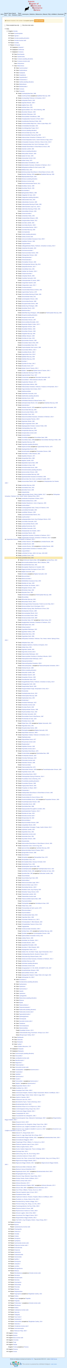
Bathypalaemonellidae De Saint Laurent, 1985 (33, 167)
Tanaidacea (22, 1023)
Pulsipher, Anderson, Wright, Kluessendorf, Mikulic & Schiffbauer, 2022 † (37, 1092)
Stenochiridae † (25, 855)
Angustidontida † (23, 77)
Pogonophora (17, 1293)
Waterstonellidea (23, 1028)
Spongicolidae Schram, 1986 (29, 852)
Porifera (16, 1296)
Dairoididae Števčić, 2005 (28, 308)
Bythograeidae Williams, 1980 (29, 192)
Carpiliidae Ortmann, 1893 (28, 241)
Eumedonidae (25, 377)
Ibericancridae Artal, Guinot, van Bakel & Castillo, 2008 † (36, 479)
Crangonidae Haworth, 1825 (29, 282)
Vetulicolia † (17, 1323)
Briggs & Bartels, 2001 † (25, 1111)
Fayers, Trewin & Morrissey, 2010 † (28, 1102)
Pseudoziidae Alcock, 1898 (28, 804)
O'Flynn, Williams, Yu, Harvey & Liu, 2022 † (30, 1142)
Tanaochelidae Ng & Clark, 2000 (30, 878)
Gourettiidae (25, 437)
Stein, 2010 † (22, 1151)
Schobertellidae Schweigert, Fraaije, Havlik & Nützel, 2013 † (37, 827)
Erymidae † (24, 361)
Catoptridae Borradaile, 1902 (29, 248)
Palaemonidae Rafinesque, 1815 (30, 654)
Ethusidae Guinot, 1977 (28, 366)
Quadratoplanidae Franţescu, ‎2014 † (31, 811)
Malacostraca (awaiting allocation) (27, 998)
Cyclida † (19, 1044)
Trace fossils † (18, 1317)
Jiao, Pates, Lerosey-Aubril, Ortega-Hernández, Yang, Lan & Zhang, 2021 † (38, 1158)
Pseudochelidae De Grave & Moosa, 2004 (32, 797)
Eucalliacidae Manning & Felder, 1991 (31, 373)
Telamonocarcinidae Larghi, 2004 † (30, 882)
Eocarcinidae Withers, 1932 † (29, 349)
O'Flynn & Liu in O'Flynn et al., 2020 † (28, 1106)
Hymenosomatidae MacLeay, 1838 (30, 474)
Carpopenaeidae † (26, 243)
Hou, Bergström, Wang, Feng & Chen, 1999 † (32, 1124)
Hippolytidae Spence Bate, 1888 (30, 462)
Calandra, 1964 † (23, 1097)
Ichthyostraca (20, 63)
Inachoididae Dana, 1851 (28, 487)
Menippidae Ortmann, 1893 (28, 587)
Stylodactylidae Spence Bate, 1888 (30, 866)
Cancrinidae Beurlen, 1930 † (29, 225)
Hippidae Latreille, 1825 (28, 460)
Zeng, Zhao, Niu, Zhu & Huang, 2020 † (28, 1153)
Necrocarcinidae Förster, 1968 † (30, 615)
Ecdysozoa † (21, 1245)
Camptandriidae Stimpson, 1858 (30, 218)
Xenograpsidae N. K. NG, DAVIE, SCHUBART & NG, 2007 (36, 968)
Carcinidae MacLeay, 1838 (28, 229)
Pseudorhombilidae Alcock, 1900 (30, 799)
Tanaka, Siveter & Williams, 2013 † (27, 1178)
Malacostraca (20, 65)
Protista (15, 1347)
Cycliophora (17, 1240)
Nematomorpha (18, 1277)
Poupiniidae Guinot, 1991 (28, 771)
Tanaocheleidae (26, 875)
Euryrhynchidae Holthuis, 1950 (29, 384)
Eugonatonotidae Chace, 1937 (29, 375)
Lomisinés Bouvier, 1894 (28, 546)
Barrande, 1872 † (23, 1183)
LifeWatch (54, 14)
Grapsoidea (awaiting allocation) (30, 444)
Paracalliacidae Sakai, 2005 (29, 679)
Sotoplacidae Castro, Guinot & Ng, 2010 (32, 845)
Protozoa (26, 1347)
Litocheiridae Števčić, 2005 (28, 533)
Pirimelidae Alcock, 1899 (28, 721)
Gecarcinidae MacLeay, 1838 (29, 409)
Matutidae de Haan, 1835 (28, 583)
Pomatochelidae (26, 753)
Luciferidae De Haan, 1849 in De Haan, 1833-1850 (34, 553)
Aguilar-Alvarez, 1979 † (24, 1146)
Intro (2, 14)
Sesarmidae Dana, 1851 (28, 836)
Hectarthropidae (26, 451)
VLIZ (32, 1359)
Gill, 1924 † (22, 1113)
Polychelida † (29, 748)
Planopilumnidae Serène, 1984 (29, 728)
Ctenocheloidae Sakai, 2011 (29, 296)
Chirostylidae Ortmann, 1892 (29, 262)
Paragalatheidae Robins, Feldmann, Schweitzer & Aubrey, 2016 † (38, 681)
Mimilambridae (25, 594)
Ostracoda (20, 1039)
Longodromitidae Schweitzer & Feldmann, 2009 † (34, 548)
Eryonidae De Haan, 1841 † (29, 363)
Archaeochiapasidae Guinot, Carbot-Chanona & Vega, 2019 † (37, 139)
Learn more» (54, 1364)
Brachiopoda (17, 1222)
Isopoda (21, 991)
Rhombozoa (17, 1305)
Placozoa (16, 1289)
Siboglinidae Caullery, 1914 (35, 1293)
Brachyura (28, 181)
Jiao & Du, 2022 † (23, 1099)
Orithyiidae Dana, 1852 (27, 642)
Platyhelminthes (18, 1291)
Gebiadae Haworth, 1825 (28, 407)
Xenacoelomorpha (19, 1328)
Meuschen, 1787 (24, 1046)
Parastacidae (25, 691)
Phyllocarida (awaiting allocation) (27, 1009)
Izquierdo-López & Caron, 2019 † (27, 1144)
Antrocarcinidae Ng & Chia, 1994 (29, 132)
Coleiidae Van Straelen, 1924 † (29, 271)
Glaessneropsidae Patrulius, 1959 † (31, 419)
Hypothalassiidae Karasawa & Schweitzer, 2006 (34, 476)
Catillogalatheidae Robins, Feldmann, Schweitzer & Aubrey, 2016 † (39, 246)
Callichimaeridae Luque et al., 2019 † (31, 206)
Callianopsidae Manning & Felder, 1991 (32, 204)
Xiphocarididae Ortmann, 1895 (29, 972)
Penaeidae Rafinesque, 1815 (29, 702)
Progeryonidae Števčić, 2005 (29, 785)
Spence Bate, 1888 (31, 560)
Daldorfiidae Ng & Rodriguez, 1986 (30, 312)
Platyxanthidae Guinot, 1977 (29, 739)
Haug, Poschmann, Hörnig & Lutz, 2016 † (34, 1032)
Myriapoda (21, 1051)
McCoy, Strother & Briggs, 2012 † (27, 1201)
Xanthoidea (28, 965)
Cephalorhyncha (22, 1227)
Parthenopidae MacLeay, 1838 (54, 312)
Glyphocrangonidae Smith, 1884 (30, 423)
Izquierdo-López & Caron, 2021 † (27, 1192)
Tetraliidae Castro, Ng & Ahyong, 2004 (31, 889)
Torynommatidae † (26, 912)
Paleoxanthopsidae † (27, 665)
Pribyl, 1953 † (20, 1330)
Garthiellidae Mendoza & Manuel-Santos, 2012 (33, 400)
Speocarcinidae (25, 848)
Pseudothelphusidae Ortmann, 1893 (52, 769)
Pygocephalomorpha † (25, 1014)
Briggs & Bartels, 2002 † (26, 1160)
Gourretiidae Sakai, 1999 (41, 437)
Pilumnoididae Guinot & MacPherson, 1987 (32, 716)
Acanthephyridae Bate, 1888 (28, 93)
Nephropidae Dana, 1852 (28, 624)
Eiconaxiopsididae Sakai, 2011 (29, 345)
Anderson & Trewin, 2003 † (26, 1156)
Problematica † (18, 1303)
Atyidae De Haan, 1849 (27, 156)
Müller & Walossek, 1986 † (26, 1167)
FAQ (49, 14)
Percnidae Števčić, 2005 (28, 707)
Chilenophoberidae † (27, 257)
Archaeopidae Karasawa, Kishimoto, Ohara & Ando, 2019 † (36, 142)
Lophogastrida (22, 995)
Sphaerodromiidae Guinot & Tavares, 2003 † (33, 850)
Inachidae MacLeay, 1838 (28, 485)
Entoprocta (17, 1250)
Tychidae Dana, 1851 (27, 931)
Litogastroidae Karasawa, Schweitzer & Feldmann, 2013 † (36, 537)
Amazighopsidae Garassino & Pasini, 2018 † (32, 119)
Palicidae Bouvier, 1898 (28, 668)
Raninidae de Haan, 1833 (28, 813)
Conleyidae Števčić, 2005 (28, 276)
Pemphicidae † (25, 700)
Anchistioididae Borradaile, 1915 (29, 126)
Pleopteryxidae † (26, 744)
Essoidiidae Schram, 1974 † (27, 1030)
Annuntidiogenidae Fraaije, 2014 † (30, 128)
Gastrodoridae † (26, 405)
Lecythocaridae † (26, 517)
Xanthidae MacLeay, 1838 (43, 848)
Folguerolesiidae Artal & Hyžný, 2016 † (31, 389)
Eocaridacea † (23, 979)
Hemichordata (18, 1257)
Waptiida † (18, 1083)
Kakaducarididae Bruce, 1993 (29, 500)
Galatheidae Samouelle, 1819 (29, 393)
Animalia (15, 31)
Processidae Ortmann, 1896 (44, 451)
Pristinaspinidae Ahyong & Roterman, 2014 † (33, 776)
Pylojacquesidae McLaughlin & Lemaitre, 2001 (33, 808)
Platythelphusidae (26, 737)
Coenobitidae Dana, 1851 (28, 269)
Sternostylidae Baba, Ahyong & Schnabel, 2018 (34, 862)
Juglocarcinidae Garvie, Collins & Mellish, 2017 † (34, 494)
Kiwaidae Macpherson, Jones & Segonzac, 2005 (34, 503)
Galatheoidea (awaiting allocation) (30, 396)
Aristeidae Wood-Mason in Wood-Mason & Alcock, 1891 (35, 146)
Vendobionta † (18, 1319)
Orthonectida (17, 1284)
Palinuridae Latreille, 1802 (28, 672)
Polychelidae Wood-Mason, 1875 (30, 751)
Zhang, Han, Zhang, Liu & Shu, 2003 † (28, 1203)
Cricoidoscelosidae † (27, 287)
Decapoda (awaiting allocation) (29, 315)
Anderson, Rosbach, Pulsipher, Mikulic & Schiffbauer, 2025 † (34, 1197)
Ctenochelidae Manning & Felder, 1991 (31, 294)
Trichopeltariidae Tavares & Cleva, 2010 (32, 924)
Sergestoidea (29, 834)
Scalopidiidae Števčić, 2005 (29, 825)
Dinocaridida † (19, 1055)
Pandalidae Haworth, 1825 (28, 674)
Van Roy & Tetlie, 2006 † (28, 1206)
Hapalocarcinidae (26, 446)
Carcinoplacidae (26, 232)
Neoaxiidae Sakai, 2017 (28, 620)
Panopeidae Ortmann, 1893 (29, 677)
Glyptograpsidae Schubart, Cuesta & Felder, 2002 (34, 426)
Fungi (14, 1342)
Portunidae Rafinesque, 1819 (29, 758)
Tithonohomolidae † (27, 910)
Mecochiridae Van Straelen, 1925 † (30, 585)
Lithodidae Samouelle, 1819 (29, 528)
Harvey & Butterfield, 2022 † (26, 1169)
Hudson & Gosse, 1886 (24, 1208)
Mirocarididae (25, 597)
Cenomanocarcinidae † (27, 250)
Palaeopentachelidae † (27, 661)
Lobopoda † (17, 1263)
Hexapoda (20, 1048)
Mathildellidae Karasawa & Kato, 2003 (31, 581)
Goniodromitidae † (26, 435)
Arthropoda (17, 45)
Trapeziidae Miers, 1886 (28, 917)
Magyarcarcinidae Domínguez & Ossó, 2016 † (33, 569)
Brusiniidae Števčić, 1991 (28, 188)
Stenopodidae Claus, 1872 (41, 857)
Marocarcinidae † (26, 576)
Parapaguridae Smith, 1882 (29, 684)
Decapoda (21, 91)
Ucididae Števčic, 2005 (27, 938)
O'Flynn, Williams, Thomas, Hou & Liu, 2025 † (29, 1190)
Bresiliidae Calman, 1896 (28, 186)
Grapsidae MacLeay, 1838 (28, 442)
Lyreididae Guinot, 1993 (28, 555)
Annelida (16, 42)
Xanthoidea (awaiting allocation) (30, 963)
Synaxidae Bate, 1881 (27, 873)
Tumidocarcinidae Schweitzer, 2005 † (31, 928)
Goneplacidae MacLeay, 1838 (29, 430)
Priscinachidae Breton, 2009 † (29, 774)
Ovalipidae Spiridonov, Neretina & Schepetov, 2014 (35, 645)
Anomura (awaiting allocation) (29, 130)
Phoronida (17, 1287)
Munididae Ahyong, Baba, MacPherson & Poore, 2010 (35, 608)
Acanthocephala (18, 33)
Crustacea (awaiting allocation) (25, 59)
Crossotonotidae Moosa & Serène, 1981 (32, 289)
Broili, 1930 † (24, 1104)
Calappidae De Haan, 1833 (28, 195)
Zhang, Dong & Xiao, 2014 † (28, 1109)
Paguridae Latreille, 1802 (28, 649)
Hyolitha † (16, 1259)
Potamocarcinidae (26, 765)
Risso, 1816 (51, 560)
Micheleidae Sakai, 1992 (28, 590)
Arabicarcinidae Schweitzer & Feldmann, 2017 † (33, 137)
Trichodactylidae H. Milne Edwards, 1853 (32, 922)
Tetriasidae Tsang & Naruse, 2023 (30, 892)
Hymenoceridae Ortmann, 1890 (30, 472)
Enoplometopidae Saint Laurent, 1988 (31, 347)
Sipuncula (16, 1312)
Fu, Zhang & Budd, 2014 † (25, 1133)
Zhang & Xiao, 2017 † (25, 1173)
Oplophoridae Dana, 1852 (28, 634)
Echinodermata (18, 1247)
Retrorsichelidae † (26, 820)
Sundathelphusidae (26, 868)
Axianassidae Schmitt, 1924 (28, 158)
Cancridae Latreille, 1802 (28, 222)
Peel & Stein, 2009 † (24, 1090)
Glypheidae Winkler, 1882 (28, 421)
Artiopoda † (21, 47)
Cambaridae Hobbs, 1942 (28, 215)
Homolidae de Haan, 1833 (28, 465)
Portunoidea (28, 760)
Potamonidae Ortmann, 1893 (29, 769)
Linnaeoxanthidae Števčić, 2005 (30, 523)
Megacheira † (18, 1062)
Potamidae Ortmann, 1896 (28, 762)
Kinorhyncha (17, 1261)
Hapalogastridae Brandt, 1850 (29, 449)
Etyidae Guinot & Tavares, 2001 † (30, 368)
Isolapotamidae (25, 492)
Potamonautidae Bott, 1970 (28, 767)
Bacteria (15, 1335)
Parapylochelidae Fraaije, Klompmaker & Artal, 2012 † (35, 688)
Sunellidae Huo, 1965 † (22, 1088)
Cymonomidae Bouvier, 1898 (29, 301)
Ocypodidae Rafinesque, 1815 (29, 629)
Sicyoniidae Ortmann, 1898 (28, 838)
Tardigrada (17, 1314)
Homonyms (25, 14)
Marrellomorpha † (19, 1060)
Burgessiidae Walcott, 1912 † (23, 1085)
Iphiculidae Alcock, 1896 (28, 490)
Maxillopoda (20, 1037)
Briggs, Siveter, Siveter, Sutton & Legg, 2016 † (30, 1095)
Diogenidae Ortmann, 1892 (28, 326)
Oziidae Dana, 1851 (27, 647)
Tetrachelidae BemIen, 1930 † (29, 887)
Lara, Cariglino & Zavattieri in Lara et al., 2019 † (31, 1126)
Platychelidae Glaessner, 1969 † (30, 732)
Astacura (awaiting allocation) (28, 151)
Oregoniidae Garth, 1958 (28, 636)
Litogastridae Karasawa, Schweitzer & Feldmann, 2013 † (36, 535)
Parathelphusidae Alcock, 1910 (29, 693)
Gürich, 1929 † (22, 1122)
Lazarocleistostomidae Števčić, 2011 (31, 514)
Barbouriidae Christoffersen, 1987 (30, 162)
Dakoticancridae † (26, 310)
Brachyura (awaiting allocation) (29, 179)
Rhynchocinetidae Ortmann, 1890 (30, 822)
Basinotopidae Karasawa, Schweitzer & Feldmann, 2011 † (36, 165)
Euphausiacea (22, 984)
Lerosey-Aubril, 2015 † (24, 1180)
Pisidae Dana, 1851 (27, 723)
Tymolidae (24, 933)
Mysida (21, 1002)
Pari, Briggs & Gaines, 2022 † (27, 1215)
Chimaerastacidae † (27, 259)
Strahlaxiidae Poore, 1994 (28, 864)
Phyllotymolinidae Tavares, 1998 (30, 709)
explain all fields (39, 20)
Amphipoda (22, 72)
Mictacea (21, 1000)
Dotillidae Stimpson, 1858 (28, 336)
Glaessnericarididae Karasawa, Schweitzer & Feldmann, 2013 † (38, 416)
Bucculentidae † (26, 190)
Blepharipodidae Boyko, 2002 (29, 176)
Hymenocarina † (35, 1069)
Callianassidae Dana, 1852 (28, 199)
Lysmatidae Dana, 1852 (28, 557)
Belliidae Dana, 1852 (27, 169)
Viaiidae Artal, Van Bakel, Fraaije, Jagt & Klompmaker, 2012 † (37, 952)
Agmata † (16, 35)
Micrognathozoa (18, 1268)
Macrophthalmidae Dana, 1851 (29, 564)
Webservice (39, 14)
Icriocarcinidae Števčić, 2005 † (29, 481)
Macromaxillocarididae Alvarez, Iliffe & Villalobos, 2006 (35, 562)
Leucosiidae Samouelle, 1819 (29, 521)
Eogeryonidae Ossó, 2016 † (29, 354)
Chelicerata (21, 49)
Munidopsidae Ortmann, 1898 (29, 611)
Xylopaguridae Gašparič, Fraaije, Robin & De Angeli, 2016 (36, 975)
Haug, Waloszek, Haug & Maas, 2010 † (28, 1176)
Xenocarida (22, 1067)
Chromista (15, 1340)
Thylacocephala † (19, 1065)
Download (60, 14)
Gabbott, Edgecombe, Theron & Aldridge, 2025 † (30, 1149)
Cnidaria (16, 1236)
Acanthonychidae (25, 95)
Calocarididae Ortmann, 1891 (29, 211)
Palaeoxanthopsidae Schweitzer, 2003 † (32, 663)
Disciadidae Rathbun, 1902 (28, 329)
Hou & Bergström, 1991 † (26, 1115)
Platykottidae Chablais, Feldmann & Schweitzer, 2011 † (36, 735)
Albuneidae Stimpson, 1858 (28, 112)
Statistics (32, 14)
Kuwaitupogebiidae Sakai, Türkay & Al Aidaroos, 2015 (35, 507)
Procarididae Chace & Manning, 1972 (31, 778)
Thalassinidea (29, 896)
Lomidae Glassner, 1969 (28, 541)
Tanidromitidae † (26, 880)
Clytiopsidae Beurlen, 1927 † (29, 266)
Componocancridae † (27, 273)
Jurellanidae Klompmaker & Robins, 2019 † (33, 498)
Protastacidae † (25, 790)
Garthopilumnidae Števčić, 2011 (30, 403)
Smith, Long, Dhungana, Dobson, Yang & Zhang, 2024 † (31, 1220)
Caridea (27, 236)
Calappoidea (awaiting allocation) (30, 197)
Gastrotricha (17, 1252)
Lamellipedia (22, 1058)
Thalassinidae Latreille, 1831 (29, 894)
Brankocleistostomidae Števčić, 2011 (31, 183)
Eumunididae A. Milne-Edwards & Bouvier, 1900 (34, 379)
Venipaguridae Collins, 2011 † (29, 949)
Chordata (16, 1234)
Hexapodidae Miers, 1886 (28, 458)
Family (20, 557)
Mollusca (16, 1270)
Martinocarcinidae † (27, 578)
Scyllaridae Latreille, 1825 (28, 829)
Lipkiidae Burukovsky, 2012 (28, 526)
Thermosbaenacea (24, 1025)
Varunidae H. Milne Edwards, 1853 (30, 947)
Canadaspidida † (19, 1069)
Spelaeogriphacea (23, 1016)
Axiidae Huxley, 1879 (26, 160)
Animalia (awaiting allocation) (21, 38)
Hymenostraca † (23, 989)
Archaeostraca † (23, 79)
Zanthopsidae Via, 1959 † (28, 977)
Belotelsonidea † (23, 86)
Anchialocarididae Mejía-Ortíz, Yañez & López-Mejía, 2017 (36, 123)
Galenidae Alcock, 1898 (28, 398)
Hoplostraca (22, 986)
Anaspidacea (22, 75)
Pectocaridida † (19, 1081)
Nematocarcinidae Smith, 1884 (29, 617)
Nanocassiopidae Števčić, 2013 (30, 613)
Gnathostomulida (18, 1254)
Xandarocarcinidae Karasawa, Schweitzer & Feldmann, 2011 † (37, 958)
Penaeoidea (28, 705)
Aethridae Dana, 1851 (27, 107)
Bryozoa (16, 1224)
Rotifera (16, 1307)
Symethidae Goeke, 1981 (28, 871)
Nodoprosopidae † (26, 627)
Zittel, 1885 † (21, 1187)
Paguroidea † (29, 651)
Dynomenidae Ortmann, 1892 (29, 340)
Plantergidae (25, 730)
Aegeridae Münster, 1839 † (28, 102)
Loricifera (16, 1266)
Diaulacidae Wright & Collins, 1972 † (31, 324)
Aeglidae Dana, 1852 (26, 105)
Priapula (16, 1298)
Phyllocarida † (26, 1012)
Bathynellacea (22, 84)
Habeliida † (18, 1074)
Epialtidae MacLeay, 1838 (43, 95)
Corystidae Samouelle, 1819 (29, 278)
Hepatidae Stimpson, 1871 (28, 456)
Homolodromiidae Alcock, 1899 (29, 467)
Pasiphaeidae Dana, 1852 (28, 698)
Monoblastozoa (18, 1273)
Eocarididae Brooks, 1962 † (29, 352)
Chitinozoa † (17, 1231)
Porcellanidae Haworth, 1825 (29, 755)
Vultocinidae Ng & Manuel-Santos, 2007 (32, 956)
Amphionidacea (23, 70)
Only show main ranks (27, 25)
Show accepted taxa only (11, 25)
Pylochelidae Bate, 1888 (43, 753)
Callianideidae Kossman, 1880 (29, 202)
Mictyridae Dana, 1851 (27, 592)
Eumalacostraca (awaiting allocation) (28, 982)
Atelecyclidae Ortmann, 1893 (28, 153)
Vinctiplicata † (21, 1326)
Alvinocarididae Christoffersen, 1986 (30, 116)
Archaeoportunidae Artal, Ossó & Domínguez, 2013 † (34, 144)
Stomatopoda (22, 1018)
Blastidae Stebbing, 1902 (28, 174)
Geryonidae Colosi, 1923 (28, 414)
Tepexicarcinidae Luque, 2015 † (30, 885)
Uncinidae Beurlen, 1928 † (28, 942)
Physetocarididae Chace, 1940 (29, 711)
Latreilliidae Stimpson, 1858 (29, 512)
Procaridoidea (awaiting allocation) (30, 781)
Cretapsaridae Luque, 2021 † (29, 285)
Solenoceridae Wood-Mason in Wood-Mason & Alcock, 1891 (37, 843)
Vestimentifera (18, 1321)
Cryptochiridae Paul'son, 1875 (29, 292)
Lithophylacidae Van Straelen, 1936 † (31, 530)
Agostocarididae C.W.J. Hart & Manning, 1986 (33, 109)
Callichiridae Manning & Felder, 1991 (31, 209)
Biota (18, 1337)
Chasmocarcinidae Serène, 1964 (30, 252)
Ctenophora (17, 1238)
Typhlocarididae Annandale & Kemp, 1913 (32, 935)
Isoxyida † (18, 1079)
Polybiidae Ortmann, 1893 (28, 746)
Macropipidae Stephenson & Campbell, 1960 (33, 567)
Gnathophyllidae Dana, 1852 (29, 428)
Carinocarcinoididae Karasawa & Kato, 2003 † (33, 239)
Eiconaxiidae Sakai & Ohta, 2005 (30, 342)
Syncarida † (26, 1021)
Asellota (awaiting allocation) (26, 82)
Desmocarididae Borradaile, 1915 (30, 322)
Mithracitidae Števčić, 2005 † (29, 601)
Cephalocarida (21, 56)
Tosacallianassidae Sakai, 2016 (30, 915)
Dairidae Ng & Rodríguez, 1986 (30, 306)
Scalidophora (21, 1310)
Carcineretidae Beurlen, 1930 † (29, 227)
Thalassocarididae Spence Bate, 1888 (31, 898)
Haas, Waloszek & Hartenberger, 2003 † (31, 1118)
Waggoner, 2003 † (24, 1140)
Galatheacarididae (26, 391)
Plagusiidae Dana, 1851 (28, 725)
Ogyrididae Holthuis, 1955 (28, 631)
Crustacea (20, 52)
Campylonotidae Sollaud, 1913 (29, 220)
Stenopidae (24, 857)
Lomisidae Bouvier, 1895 (47, 541)
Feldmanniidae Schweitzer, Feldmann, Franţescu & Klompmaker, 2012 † (40, 386)
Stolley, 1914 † (27, 1035)
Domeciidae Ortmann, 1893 (29, 331)
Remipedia (20, 1042)
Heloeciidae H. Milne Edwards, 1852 (31, 453)
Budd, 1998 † (23, 1194)
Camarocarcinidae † (27, 213)
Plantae (15, 1344)
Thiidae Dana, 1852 (27, 905)
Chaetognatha (18, 1229)
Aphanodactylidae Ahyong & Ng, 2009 (31, 135)
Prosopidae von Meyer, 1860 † (29, 788)
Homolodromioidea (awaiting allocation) (32, 469)
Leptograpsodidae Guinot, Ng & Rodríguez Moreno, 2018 (36, 519)
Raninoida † (28, 815)
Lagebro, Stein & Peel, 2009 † (26, 1213)
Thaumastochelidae (27, 901)
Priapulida (27, 1298)
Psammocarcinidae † (27, 795)
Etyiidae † (24, 370)
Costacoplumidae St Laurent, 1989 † (31, 280)
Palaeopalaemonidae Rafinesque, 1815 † (32, 658)
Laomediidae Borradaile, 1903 (29, 510)
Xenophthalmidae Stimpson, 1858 (30, 970)
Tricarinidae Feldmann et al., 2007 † (31, 919)
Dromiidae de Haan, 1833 (28, 338)
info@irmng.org (53, 1359)
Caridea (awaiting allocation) (29, 234)
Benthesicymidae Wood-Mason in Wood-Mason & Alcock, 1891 (38, 172)
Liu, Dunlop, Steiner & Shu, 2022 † (27, 1199)
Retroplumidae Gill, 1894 (28, 818)
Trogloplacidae (25, 926)
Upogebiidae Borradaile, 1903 (48, 407)
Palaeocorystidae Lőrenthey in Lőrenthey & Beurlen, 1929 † (37, 656)
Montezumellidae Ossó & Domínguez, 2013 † (33, 606)
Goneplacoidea (29, 433)
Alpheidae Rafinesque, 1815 (28, 114)
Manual (45, 14)
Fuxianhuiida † (19, 1072)
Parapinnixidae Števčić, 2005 (29, 686)
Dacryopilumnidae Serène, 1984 (30, 303)
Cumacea (21, 89)
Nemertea (16, 1280)
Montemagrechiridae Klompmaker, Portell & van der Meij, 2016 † (38, 604)
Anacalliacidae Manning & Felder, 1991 (31, 121)
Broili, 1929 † (23, 1171)
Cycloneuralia (21, 1243)
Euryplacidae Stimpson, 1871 (29, 382)
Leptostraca (22, 993)
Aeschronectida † (23, 68)
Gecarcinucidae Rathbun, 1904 (29, 412)
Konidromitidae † (26, 505)
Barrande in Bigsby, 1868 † (25, 1185)
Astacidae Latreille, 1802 (27, 149)
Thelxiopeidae (25, 903)
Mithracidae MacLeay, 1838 (29, 599)
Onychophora (17, 1282)
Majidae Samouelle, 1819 (28, 571)
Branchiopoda (20, 54)
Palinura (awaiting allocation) (29, 670)
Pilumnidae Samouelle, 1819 (42, 377)
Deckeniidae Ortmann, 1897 (29, 319)
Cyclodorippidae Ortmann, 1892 (30, 299)
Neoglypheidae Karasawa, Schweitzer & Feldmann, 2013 (36, 622)
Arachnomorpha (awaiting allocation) (24, 1053)
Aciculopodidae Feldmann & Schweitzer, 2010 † (33, 98)
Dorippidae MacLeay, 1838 (28, 333)
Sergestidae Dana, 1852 (28, 832)
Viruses (15, 1351)
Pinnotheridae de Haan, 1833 (29, 718)
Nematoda (17, 1275)
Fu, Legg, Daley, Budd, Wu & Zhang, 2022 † (29, 1135)
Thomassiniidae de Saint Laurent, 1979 (32, 908)
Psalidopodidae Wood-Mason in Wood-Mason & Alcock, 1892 (37, 792)
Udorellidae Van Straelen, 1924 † (30, 940)
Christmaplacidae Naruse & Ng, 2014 (31, 264)
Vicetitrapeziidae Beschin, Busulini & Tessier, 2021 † (35, 954)
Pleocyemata (29, 742)
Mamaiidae (24, 574)
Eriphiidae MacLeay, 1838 (28, 359)
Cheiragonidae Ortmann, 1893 (29, 255)
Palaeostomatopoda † (24, 1007)
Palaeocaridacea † (24, 1005)
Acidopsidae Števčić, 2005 (28, 100)
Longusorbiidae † (26, 551)
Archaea (15, 1333)
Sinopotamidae (25, 841)
